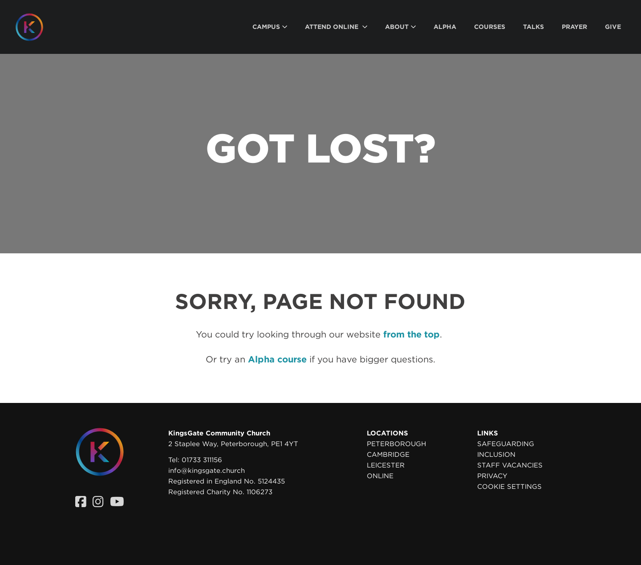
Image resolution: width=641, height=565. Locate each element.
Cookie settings (509, 487)
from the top (411, 334)
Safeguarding (505, 444)
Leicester (386, 465)
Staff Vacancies (510, 465)
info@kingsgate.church (206, 471)
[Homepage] (36, 27)
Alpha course (277, 359)
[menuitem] (269, 27)
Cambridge (388, 455)
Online (380, 476)
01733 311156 (202, 460)
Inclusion (496, 455)
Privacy (492, 476)
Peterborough (396, 444)
